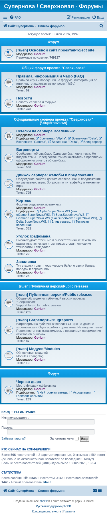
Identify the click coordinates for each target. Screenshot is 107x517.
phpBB (44, 501)
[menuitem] (15, 17)
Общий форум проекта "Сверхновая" (53, 68)
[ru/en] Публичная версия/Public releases (53, 286)
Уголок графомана (33, 236)
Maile (47, 482)
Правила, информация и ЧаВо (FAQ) (50, 76)
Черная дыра (28, 382)
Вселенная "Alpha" (51, 138)
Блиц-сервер (91, 141)
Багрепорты (27, 149)
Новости (24, 98)
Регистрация (25, 412)
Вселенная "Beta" (82, 138)
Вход (5, 412)
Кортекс (23, 200)
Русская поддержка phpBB (53, 506)
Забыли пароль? (13, 438)
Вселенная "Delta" (63, 141)
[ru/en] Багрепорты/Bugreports (44, 320)
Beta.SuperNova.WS (68, 214)
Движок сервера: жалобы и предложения (54, 175)
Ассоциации (80, 392)
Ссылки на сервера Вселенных (45, 131)
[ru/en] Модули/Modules (38, 349)
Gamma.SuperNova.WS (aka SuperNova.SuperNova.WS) (56, 216)
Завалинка (26, 262)
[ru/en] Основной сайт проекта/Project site (55, 50)
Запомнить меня (64, 439)
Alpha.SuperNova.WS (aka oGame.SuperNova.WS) (46, 212)
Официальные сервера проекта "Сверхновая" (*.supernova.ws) (53, 121)
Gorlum (39, 54)
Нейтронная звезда (52, 392)
